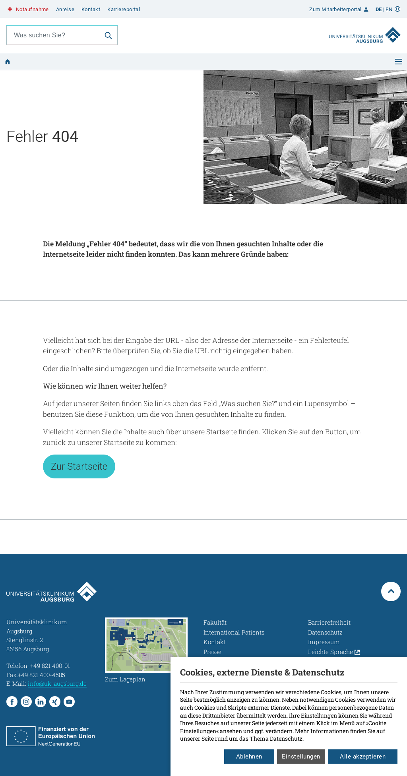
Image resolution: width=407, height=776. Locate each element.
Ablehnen (249, 756)
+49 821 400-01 (50, 666)
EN (389, 9)
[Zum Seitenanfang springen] (391, 591)
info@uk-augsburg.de (57, 683)
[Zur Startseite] (365, 27)
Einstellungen (301, 756)
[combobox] (53, 35)
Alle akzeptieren (363, 756)
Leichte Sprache (334, 652)
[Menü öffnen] (398, 61)
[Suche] (108, 35)
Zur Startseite (79, 466)
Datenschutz (286, 738)
